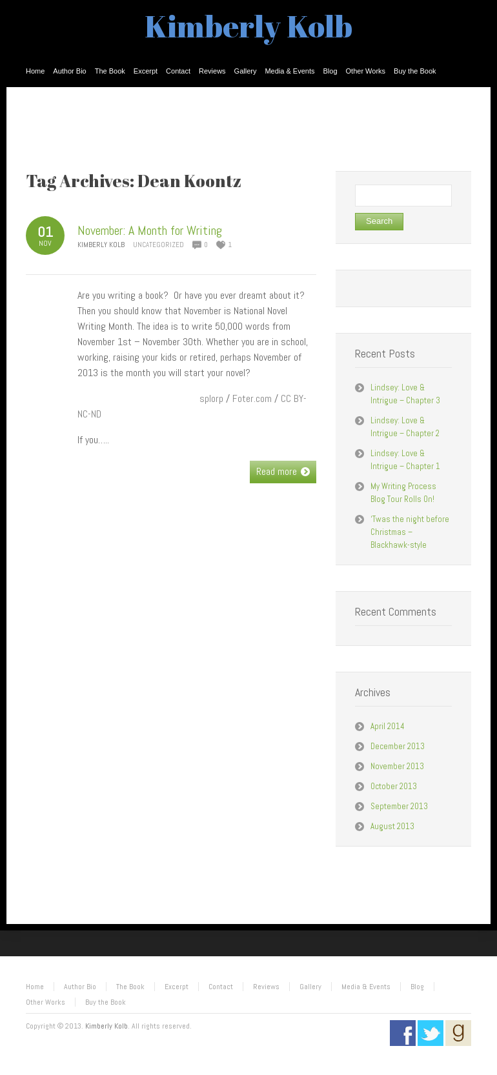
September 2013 (399, 806)
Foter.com (252, 398)
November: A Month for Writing (149, 230)
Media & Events (366, 986)
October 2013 (393, 786)
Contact (220, 986)
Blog (417, 986)
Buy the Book (105, 1002)
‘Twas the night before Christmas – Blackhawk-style (409, 532)
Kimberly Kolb (248, 25)
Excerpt (176, 986)
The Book (130, 986)
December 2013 (397, 746)
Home (35, 986)
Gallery (310, 986)
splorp (211, 398)
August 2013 (392, 826)
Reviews (266, 986)
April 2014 (387, 726)
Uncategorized (158, 244)
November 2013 (397, 766)
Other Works (45, 1002)
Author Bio (80, 986)
